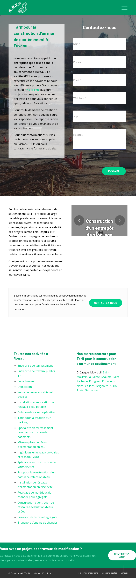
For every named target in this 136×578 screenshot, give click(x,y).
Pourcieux (108, 381)
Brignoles (102, 386)
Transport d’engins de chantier (37, 522)
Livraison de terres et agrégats (37, 517)
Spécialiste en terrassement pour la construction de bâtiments (35, 432)
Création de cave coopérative (36, 412)
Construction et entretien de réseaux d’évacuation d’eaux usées (36, 507)
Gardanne (91, 390)
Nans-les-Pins (86, 386)
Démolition (25, 387)
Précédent (79, 220)
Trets (80, 390)
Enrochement (26, 381)
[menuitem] (122, 7)
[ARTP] (18, 7)
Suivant (120, 220)
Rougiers (95, 381)
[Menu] (122, 7)
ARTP (23, 573)
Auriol (113, 386)
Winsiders (46, 573)
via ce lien (32, 90)
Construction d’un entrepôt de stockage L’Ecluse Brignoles (99, 234)
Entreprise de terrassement (35, 365)
